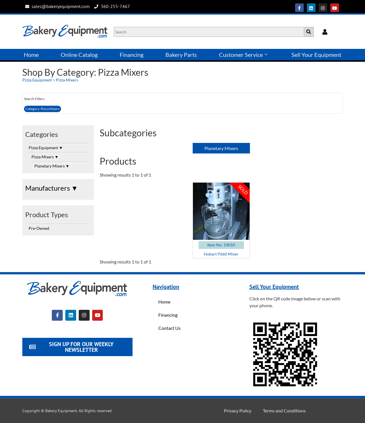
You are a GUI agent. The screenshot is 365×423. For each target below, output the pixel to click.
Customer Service (243, 54)
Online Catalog (79, 54)
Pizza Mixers (67, 79)
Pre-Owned (39, 228)
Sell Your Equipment (316, 54)
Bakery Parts (181, 54)
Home (31, 54)
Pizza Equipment (37, 79)
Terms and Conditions (284, 410)
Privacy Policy (237, 410)
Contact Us (169, 328)
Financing (131, 54)
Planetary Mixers (52, 165)
